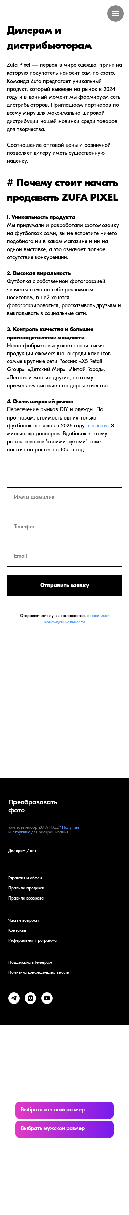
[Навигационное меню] (115, 13)
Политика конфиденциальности (38, 973)
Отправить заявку (64, 585)
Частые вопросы (23, 921)
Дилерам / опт (22, 851)
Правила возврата (26, 898)
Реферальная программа (32, 941)
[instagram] (30, 998)
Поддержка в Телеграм (30, 963)
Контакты (17, 931)
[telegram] (14, 998)
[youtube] (47, 998)
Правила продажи (26, 888)
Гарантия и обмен (25, 878)
